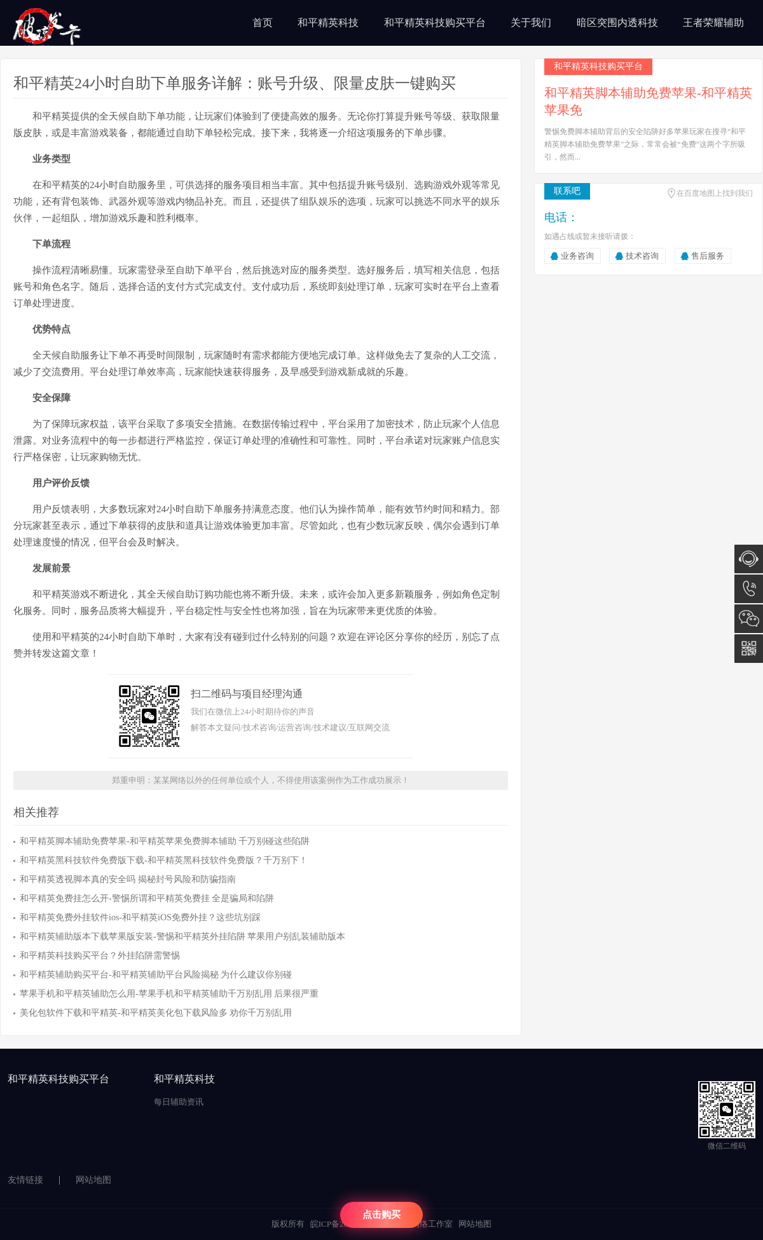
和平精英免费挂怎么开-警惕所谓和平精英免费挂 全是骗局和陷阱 (147, 898)
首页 (262, 22)
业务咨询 (577, 256)
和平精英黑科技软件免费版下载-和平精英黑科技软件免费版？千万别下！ (164, 860)
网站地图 (93, 1180)
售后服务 (707, 256)
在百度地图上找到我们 (715, 193)
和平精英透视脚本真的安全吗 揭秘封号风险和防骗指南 (128, 879)
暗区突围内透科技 (617, 22)
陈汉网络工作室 (424, 1224)
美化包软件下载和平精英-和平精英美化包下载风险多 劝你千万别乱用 (156, 1013)
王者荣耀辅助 (713, 22)
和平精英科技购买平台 (435, 22)
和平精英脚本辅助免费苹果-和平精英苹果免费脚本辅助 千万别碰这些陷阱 (165, 841)
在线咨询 (748, 559)
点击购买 (381, 1214)
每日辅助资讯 (178, 1102)
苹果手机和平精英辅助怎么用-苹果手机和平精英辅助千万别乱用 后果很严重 (169, 993)
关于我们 (531, 22)
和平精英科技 (328, 22)
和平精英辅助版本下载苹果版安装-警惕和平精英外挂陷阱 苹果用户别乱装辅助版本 (182, 936)
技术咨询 (642, 256)
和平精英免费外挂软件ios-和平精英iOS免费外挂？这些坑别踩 (140, 917)
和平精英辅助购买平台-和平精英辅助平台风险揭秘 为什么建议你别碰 (156, 974)
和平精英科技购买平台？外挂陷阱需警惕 (100, 955)
